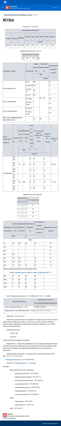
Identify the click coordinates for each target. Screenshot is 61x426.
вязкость (47, 136)
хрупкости (24, 363)
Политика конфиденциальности (50, 423)
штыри (28, 322)
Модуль (7, 307)
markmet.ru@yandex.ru (9, 418)
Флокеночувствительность (14, 359)
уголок (17, 384)
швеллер (17, 394)
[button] (57, 7)
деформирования (20, 272)
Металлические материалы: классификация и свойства (18, 15)
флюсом (27, 346)
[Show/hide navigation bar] (2, 7)
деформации (42, 272)
